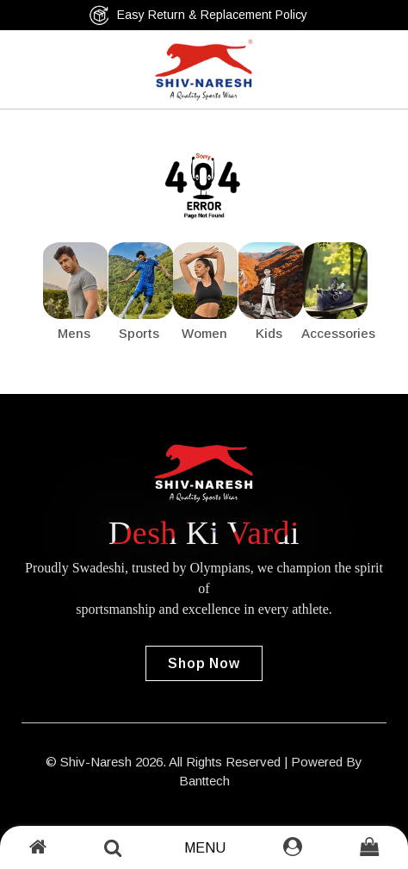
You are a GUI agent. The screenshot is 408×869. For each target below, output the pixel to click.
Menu (205, 848)
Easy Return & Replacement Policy (198, 15)
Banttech (204, 780)
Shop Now (203, 663)
